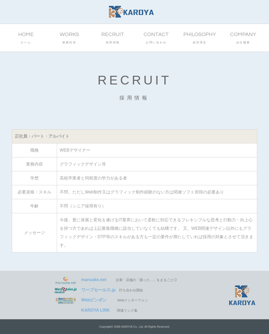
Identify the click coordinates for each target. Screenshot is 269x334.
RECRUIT (112, 39)
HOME (25, 39)
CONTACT (156, 39)
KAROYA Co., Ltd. (132, 326)
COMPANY (243, 39)
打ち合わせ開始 (98, 290)
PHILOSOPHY (199, 39)
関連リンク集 (96, 310)
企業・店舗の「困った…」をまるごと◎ (115, 280)
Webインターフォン (101, 300)
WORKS (69, 39)
